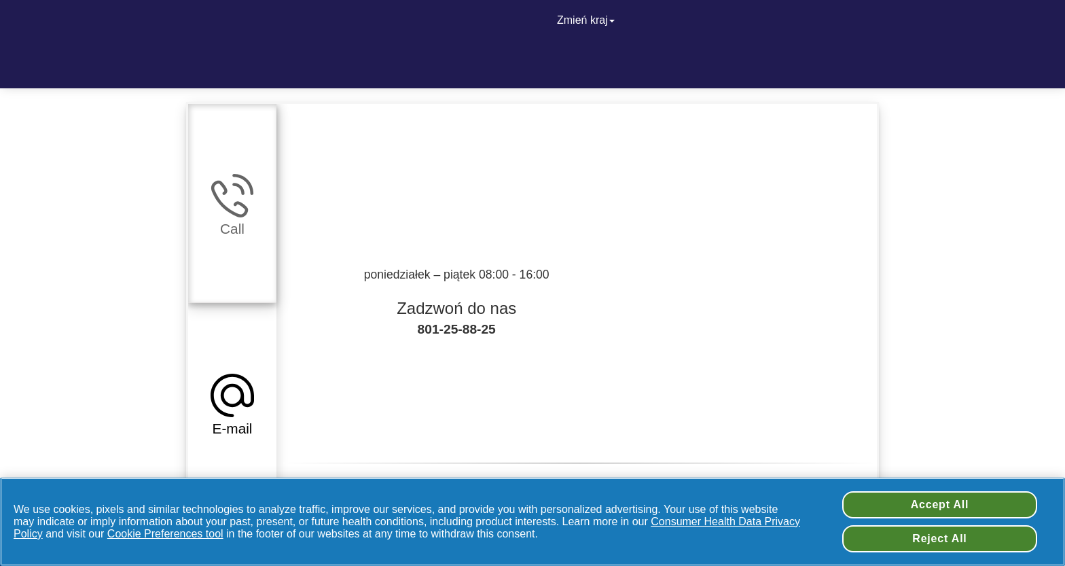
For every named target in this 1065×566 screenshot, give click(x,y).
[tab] (232, 203)
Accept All (940, 504)
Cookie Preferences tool (165, 534)
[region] (532, 522)
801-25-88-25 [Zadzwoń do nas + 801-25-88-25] (457, 329)
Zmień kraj (587, 20)
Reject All (939, 538)
